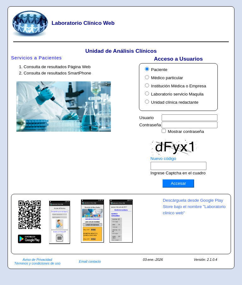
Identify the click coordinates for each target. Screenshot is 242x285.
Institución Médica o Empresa (178, 86)
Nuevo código (163, 158)
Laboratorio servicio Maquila (177, 94)
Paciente (159, 69)
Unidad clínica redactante (174, 102)
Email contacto (90, 261)
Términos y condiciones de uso (37, 263)
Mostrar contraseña (186, 131)
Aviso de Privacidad (37, 259)
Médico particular (167, 77)
